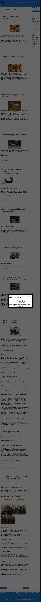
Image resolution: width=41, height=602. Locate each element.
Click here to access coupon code (20, 306)
